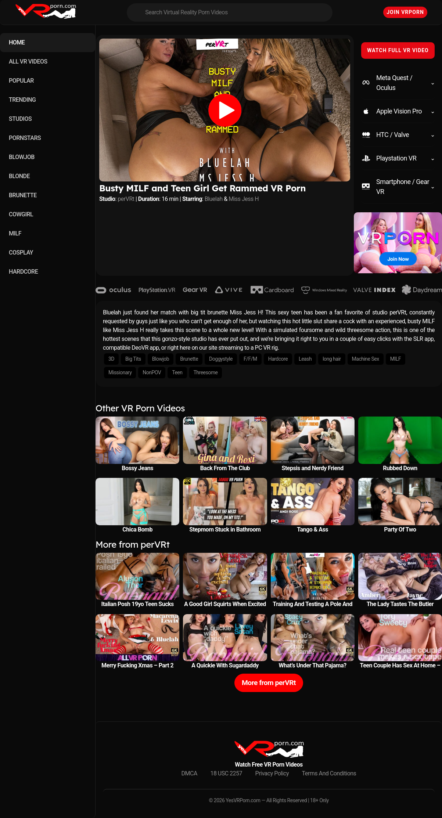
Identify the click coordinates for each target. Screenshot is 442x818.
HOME (17, 42)
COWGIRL (21, 214)
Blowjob (160, 359)
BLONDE (19, 176)
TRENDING (22, 99)
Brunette (189, 359)
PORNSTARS (25, 137)
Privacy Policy (272, 773)
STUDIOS (20, 118)
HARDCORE (23, 271)
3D (111, 359)
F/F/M (250, 359)
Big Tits (133, 359)
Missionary (120, 372)
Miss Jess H (244, 198)
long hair (332, 359)
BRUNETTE (23, 195)
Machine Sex (365, 359)
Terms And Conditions (329, 773)
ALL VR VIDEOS (28, 61)
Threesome (206, 372)
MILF (15, 233)
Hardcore (278, 359)
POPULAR (21, 80)
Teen (177, 372)
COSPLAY (21, 252)
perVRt (126, 198)
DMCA (189, 773)
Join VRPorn (405, 12)
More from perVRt (269, 682)
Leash (305, 359)
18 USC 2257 (226, 773)
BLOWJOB (22, 157)
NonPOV (152, 372)
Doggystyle (221, 359)
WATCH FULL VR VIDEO (398, 50)
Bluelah (214, 198)
